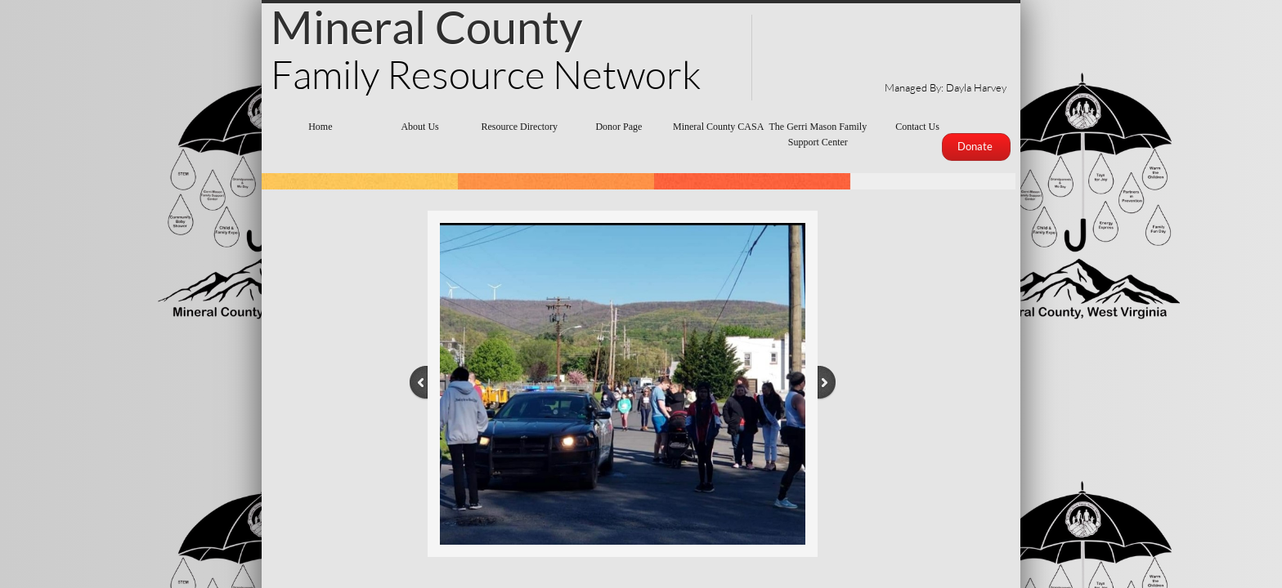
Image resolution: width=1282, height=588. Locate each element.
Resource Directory (519, 126)
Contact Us (917, 126)
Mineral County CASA (718, 126)
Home (320, 126)
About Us (419, 126)
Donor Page (618, 126)
